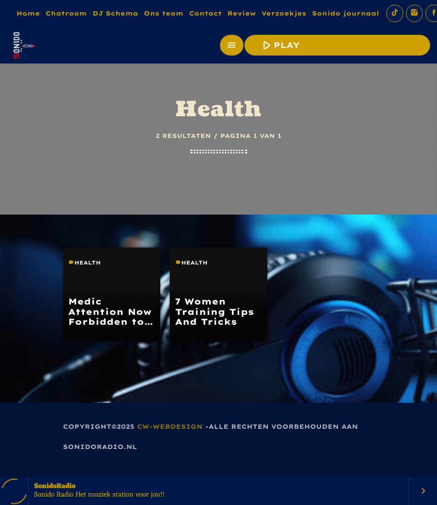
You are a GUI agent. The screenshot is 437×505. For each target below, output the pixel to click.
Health (87, 262)
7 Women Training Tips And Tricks (214, 311)
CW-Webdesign (170, 427)
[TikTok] (394, 13)
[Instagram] (414, 13)
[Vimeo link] (23, 45)
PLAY (336, 45)
